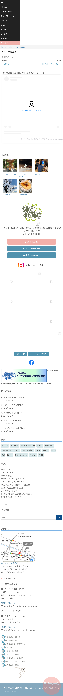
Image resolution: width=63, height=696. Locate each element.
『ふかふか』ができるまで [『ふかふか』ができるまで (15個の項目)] (10, 450)
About (10, 7)
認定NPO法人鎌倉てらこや (12, 488)
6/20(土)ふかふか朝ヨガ (11, 413)
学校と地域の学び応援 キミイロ (13, 479)
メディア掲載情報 (31, 248)
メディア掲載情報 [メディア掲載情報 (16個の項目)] (27, 450)
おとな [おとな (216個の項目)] (38, 450)
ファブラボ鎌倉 (7, 472)
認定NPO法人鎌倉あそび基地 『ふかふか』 (30, 688)
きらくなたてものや (9, 491)
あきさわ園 (5, 469)
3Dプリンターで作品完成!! (51, 64)
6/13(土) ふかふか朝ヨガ (12, 405)
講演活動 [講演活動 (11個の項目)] (5, 445)
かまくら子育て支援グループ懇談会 (15, 485)
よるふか (6, 64)
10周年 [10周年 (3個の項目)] (39, 445)
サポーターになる (52, 685)
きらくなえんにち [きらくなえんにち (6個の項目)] (21, 455)
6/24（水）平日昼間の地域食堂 (13, 397)
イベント (10, 20)
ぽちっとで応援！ (32, 242)
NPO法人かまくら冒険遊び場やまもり (16, 494)
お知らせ (4, 29)
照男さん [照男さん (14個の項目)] (46, 450)
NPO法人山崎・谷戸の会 (11, 497)
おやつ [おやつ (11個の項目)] (53, 450)
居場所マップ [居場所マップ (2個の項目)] (49, 445)
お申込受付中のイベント (31, 255)
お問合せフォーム (8, 603)
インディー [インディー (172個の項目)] (33, 455)
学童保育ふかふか (10, 11)
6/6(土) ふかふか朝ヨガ (11, 420)
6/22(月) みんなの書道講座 (13, 428)
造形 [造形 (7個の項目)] (3, 455)
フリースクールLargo (10, 16)
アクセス (4, 34)
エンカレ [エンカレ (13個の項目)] (10, 455)
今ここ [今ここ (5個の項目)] (41, 455)
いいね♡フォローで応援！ (31, 265)
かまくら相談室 (7, 476)
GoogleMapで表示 (9, 563)
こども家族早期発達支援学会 (12, 482)
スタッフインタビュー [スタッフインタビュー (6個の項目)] (28, 445)
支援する (11, 43)
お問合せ (10, 38)
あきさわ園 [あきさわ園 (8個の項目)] (14, 445)
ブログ (10, 25)
